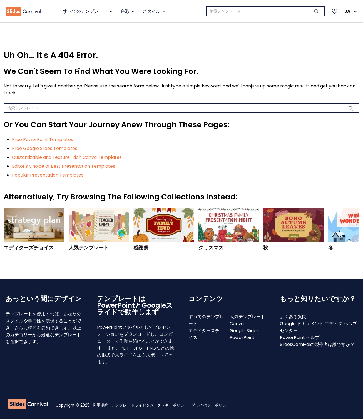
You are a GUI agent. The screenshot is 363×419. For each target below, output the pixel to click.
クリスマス (210, 247)
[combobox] (265, 11)
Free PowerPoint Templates (42, 139)
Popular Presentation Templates (47, 175)
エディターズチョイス (29, 247)
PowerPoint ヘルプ (299, 337)
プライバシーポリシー (210, 405)
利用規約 (101, 405)
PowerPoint (242, 337)
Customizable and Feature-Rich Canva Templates (67, 157)
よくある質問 (293, 316)
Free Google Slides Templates (44, 148)
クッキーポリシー (173, 405)
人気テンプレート (89, 247)
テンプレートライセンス (133, 405)
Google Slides (244, 330)
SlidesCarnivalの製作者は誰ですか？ (317, 344)
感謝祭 (140, 247)
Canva (237, 323)
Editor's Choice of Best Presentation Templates (63, 166)
